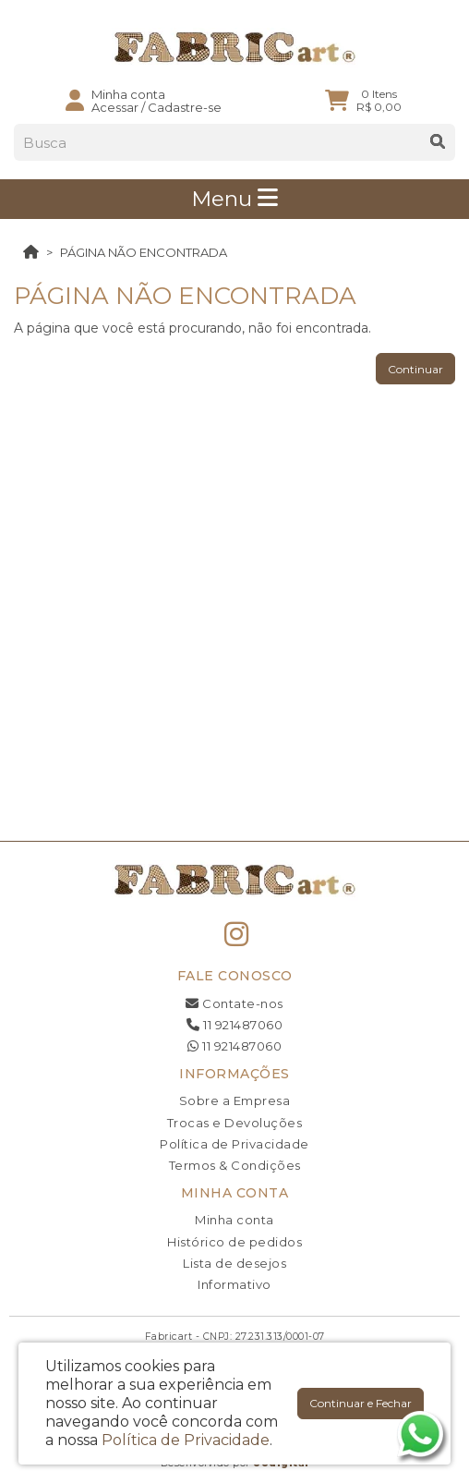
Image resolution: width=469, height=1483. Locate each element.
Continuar (415, 369)
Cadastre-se (185, 107)
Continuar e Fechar (360, 1403)
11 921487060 (234, 1024)
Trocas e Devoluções (235, 1122)
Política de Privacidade (234, 1144)
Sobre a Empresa (235, 1100)
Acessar (114, 107)
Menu (234, 199)
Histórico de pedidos (234, 1241)
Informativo (234, 1284)
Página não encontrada (143, 252)
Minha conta (234, 1219)
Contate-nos (234, 1003)
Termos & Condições (235, 1165)
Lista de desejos (234, 1263)
